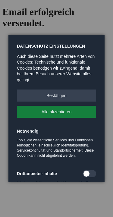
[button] (56, 96)
